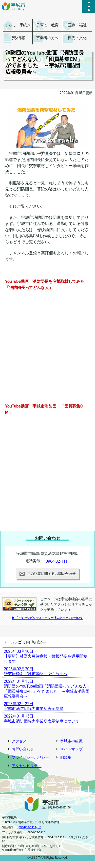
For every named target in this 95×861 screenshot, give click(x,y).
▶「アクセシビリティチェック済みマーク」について (47, 618)
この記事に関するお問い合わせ (48, 574)
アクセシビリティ (27, 766)
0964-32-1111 (58, 561)
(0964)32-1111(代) (29, 827)
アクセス (19, 741)
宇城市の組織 (71, 741)
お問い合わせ (23, 749)
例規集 (65, 757)
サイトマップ (71, 749)
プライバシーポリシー (30, 757)
